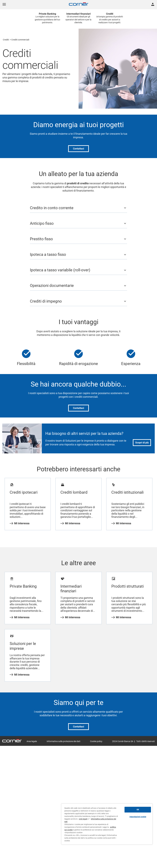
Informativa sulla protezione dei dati (63, 741)
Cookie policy (96, 741)
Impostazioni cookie (137, 817)
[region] (106, 824)
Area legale (32, 741)
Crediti (6, 39)
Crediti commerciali (20, 39)
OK (138, 810)
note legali (83, 819)
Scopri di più (142, 442)
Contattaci (78, 148)
